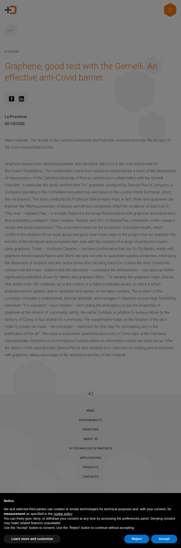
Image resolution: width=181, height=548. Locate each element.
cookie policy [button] (62, 514)
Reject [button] (137, 539)
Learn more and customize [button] (32, 539)
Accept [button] (164, 539)
